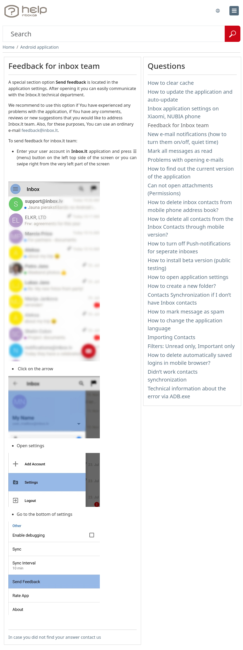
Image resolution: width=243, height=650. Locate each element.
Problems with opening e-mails (186, 159)
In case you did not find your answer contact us (54, 637)
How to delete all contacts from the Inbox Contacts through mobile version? (190, 226)
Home (9, 47)
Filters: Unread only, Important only (191, 346)
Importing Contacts (171, 337)
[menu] (234, 10)
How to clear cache (171, 82)
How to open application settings (188, 277)
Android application (39, 47)
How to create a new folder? (182, 285)
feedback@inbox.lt (40, 130)
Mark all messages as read (180, 150)
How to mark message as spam (186, 311)
